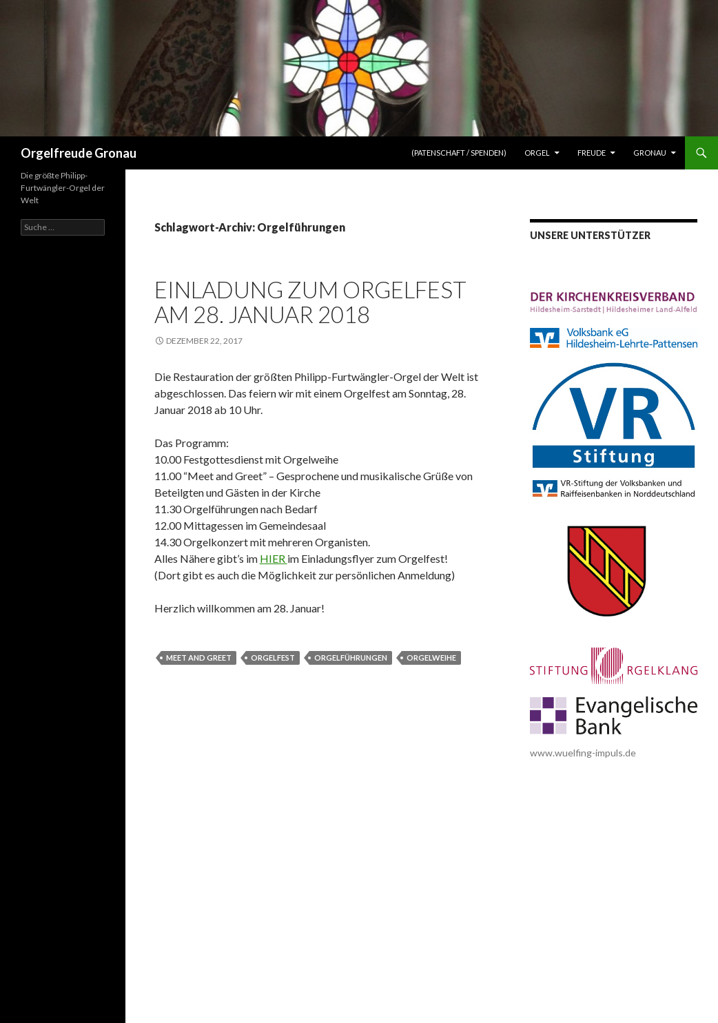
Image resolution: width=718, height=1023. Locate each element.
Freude (591, 152)
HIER (273, 558)
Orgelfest (273, 657)
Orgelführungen (350, 657)
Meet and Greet (199, 657)
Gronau (649, 152)
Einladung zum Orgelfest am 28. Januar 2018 (310, 302)
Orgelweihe (431, 657)
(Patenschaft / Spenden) (458, 152)
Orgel (537, 152)
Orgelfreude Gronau (78, 153)
